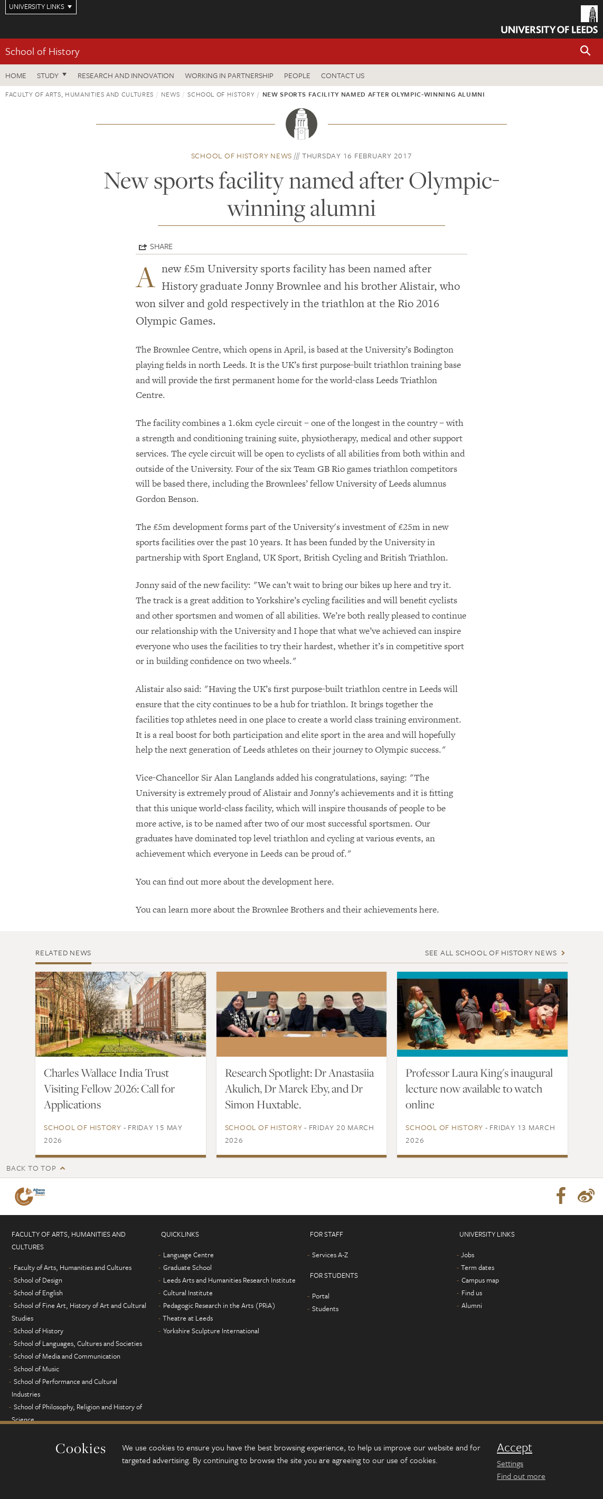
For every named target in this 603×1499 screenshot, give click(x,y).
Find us (471, 1292)
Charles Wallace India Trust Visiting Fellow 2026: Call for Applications (109, 1088)
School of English (38, 1292)
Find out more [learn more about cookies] (521, 1476)
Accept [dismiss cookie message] (514, 1447)
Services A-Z (330, 1254)
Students (325, 1308)
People (297, 75)
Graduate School (187, 1267)
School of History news (242, 155)
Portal (320, 1296)
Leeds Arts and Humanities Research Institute (229, 1280)
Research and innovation (126, 75)
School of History (42, 51)
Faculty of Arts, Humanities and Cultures (79, 94)
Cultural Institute (188, 1292)
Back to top (31, 1167)
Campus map (480, 1280)
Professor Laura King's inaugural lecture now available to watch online (479, 1088)
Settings (510, 1463)
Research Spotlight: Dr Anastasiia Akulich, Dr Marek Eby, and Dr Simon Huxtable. (299, 1088)
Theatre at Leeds (188, 1318)
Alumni (471, 1305)
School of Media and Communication (67, 1356)
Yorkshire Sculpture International (211, 1330)
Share (161, 246)
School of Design (38, 1280)
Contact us (342, 75)
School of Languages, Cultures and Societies (78, 1343)
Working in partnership (229, 75)
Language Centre (188, 1254)
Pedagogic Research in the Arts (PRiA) (219, 1305)
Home (15, 75)
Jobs (467, 1254)
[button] (585, 51)
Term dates (477, 1267)
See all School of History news (491, 952)
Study (48, 75)
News (170, 94)
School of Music (36, 1368)
